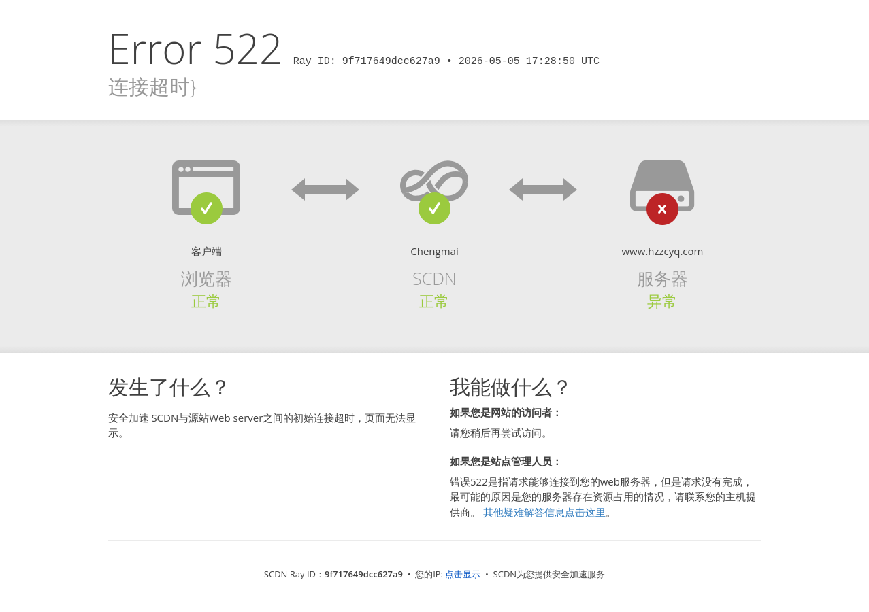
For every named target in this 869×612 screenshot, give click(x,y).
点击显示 (462, 574)
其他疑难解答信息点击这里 (544, 512)
